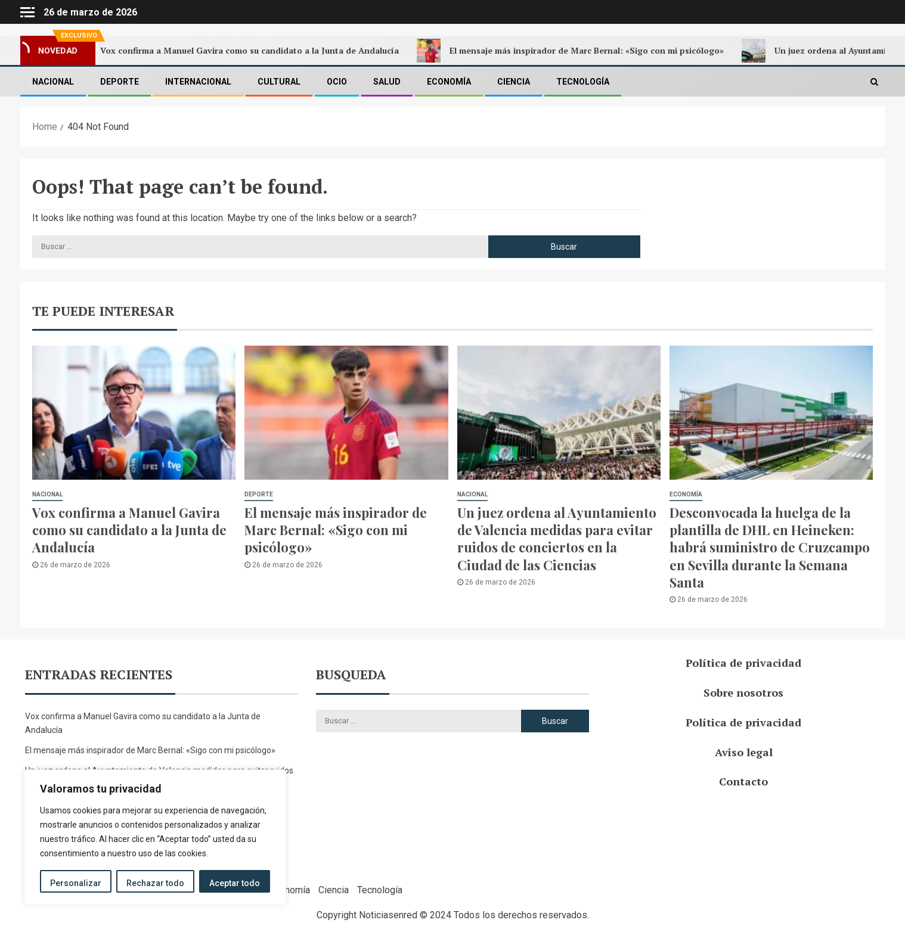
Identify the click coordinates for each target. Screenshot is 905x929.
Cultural (279, 81)
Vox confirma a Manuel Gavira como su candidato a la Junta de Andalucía (242, 51)
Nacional (53, 81)
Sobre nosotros (743, 692)
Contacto (743, 781)
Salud (387, 81)
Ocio (337, 81)
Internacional (198, 81)
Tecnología (582, 81)
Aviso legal (744, 752)
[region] (155, 837)
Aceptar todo (234, 883)
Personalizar (75, 883)
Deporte (119, 81)
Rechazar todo (155, 883)
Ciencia (513, 81)
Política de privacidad (743, 662)
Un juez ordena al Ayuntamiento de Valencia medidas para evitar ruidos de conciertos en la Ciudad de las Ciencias (556, 539)
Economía (449, 81)
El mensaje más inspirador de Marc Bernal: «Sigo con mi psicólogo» (579, 51)
